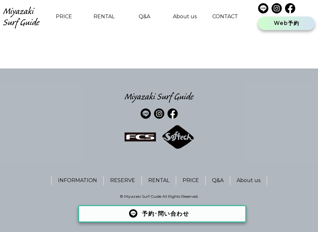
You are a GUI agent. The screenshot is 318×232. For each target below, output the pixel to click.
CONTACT (225, 16)
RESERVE (122, 180)
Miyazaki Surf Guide (21, 16)
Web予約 (286, 23)
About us (185, 16)
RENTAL (104, 16)
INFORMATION (77, 180)
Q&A (144, 16)
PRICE (64, 16)
